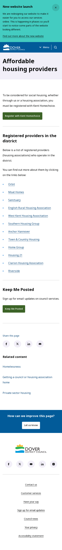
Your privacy (31, 527)
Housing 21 (15, 255)
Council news (31, 518)
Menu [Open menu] (43, 47)
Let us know (31, 425)
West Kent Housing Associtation (28, 216)
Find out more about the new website (23, 36)
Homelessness (12, 366)
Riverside (14, 271)
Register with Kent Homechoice (23, 116)
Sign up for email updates (31, 510)
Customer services (31, 493)
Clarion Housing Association (25, 263)
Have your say (31, 501)
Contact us (31, 484)
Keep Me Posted (14, 308)
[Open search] (55, 47)
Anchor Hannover (19, 231)
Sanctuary (14, 200)
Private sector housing (17, 393)
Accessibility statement (31, 535)
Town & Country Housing (23, 239)
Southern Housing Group (23, 223)
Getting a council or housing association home (27, 379)
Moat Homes (16, 192)
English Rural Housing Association (29, 208)
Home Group (16, 247)
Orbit (11, 184)
